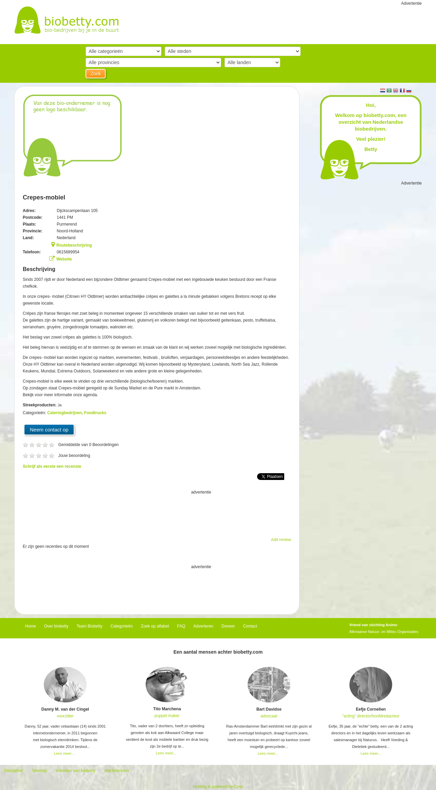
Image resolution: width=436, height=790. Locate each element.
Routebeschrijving (74, 245)
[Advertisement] (157, 512)
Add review (281, 539)
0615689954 (68, 252)
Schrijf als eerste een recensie (52, 466)
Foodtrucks (95, 412)
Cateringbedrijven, (65, 412)
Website (64, 259)
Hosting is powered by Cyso (218, 786)
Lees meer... (64, 753)
